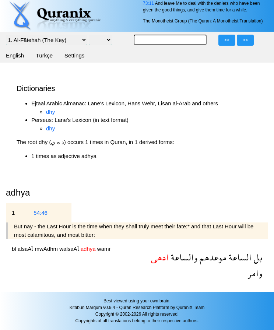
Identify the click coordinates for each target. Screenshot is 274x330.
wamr (104, 249)
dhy (50, 112)
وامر (254, 273)
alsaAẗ (26, 249)
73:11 (148, 3)
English (15, 55)
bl (15, 249)
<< (226, 40)
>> (245, 40)
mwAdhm (47, 249)
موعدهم (211, 257)
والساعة (183, 257)
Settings (74, 55)
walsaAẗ (70, 249)
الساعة (239, 257)
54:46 (41, 213)
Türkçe (44, 55)
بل (257, 257)
